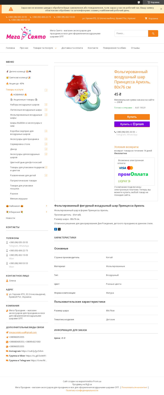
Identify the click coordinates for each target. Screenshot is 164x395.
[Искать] (153, 33)
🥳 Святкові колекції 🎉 (18, 77)
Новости (10, 218)
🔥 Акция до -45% (15, 83)
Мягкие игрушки (18, 198)
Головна (10, 47)
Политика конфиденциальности (82, 390)
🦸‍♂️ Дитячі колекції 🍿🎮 (18, 71)
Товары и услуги (14, 89)
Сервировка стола (20, 144)
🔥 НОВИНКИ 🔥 (18, 94)
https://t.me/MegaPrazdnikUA (46, 360)
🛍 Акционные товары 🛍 (24, 99)
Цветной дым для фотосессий (26, 162)
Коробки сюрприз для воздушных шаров (21, 132)
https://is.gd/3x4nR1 (36, 355)
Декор (13, 149)
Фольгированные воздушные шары (26, 116)
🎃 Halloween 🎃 (14, 205)
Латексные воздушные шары (26, 109)
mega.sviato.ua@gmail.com (23, 332)
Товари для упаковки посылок (21, 187)
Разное (14, 193)
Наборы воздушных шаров (24, 104)
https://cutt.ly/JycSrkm (32, 351)
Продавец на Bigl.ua (82, 384)
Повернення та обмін (114, 47)
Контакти (93, 47)
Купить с (132, 124)
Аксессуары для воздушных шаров (25, 156)
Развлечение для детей (23, 175)
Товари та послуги (43, 47)
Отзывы (135, 47)
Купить (132, 116)
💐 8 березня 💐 (14, 211)
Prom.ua (97, 381)
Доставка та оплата (72, 47)
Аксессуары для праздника (24, 139)
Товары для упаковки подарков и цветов (27, 169)
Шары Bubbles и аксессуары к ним (26, 124)
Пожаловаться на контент (134, 387)
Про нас (24, 47)
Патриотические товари (23, 180)
